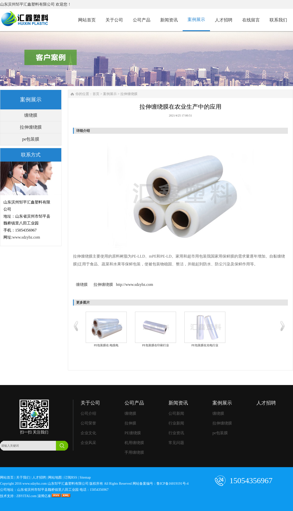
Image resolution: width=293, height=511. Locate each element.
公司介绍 (88, 413)
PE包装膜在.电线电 (106, 345)
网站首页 (7, 477)
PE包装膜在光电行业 (204, 345)
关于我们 (23, 477)
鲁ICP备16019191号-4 (172, 483)
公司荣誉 (88, 423)
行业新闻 (176, 423)
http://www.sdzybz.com (134, 284)
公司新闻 (176, 413)
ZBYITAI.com (26, 496)
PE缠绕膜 (133, 433)
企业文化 (88, 433)
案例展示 (110, 94)
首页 (96, 94)
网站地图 (55, 477)
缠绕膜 (30, 115)
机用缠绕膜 (134, 443)
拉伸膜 (130, 423)
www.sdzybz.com (26, 237)
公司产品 (134, 402)
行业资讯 (176, 433)
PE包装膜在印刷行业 (155, 345)
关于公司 (90, 402)
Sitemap (85, 477)
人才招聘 (266, 402)
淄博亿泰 (44, 496)
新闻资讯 (178, 402)
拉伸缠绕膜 (31, 127)
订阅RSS (70, 477)
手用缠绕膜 (134, 452)
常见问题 (176, 443)
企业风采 (88, 443)
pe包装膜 (31, 139)
